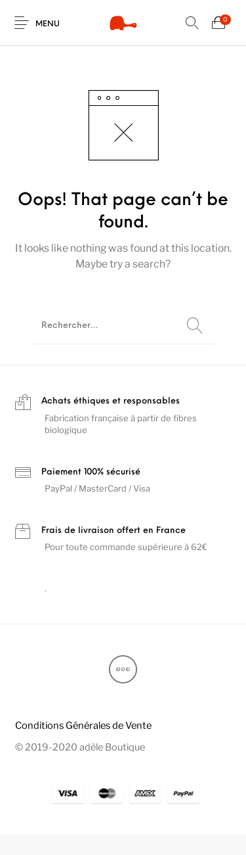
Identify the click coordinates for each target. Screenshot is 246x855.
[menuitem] (83, 725)
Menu (47, 24)
